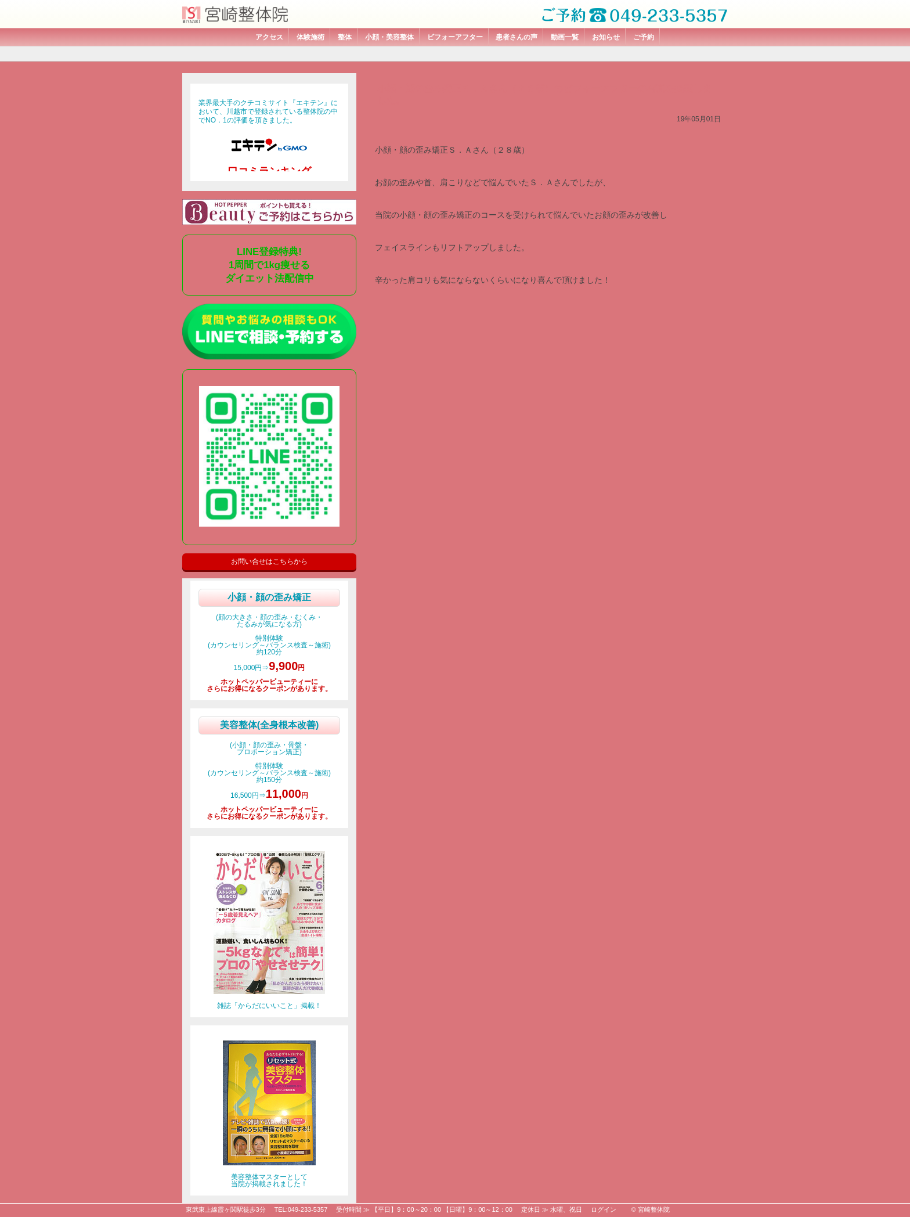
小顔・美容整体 (389, 37)
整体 (345, 37)
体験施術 (310, 37)
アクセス (269, 37)
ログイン (603, 1209)
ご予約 (643, 37)
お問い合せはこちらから (269, 561)
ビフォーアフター (455, 37)
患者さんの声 (516, 37)
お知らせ (606, 37)
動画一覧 (565, 37)
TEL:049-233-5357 (301, 1209)
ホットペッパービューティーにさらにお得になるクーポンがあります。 (269, 685)
